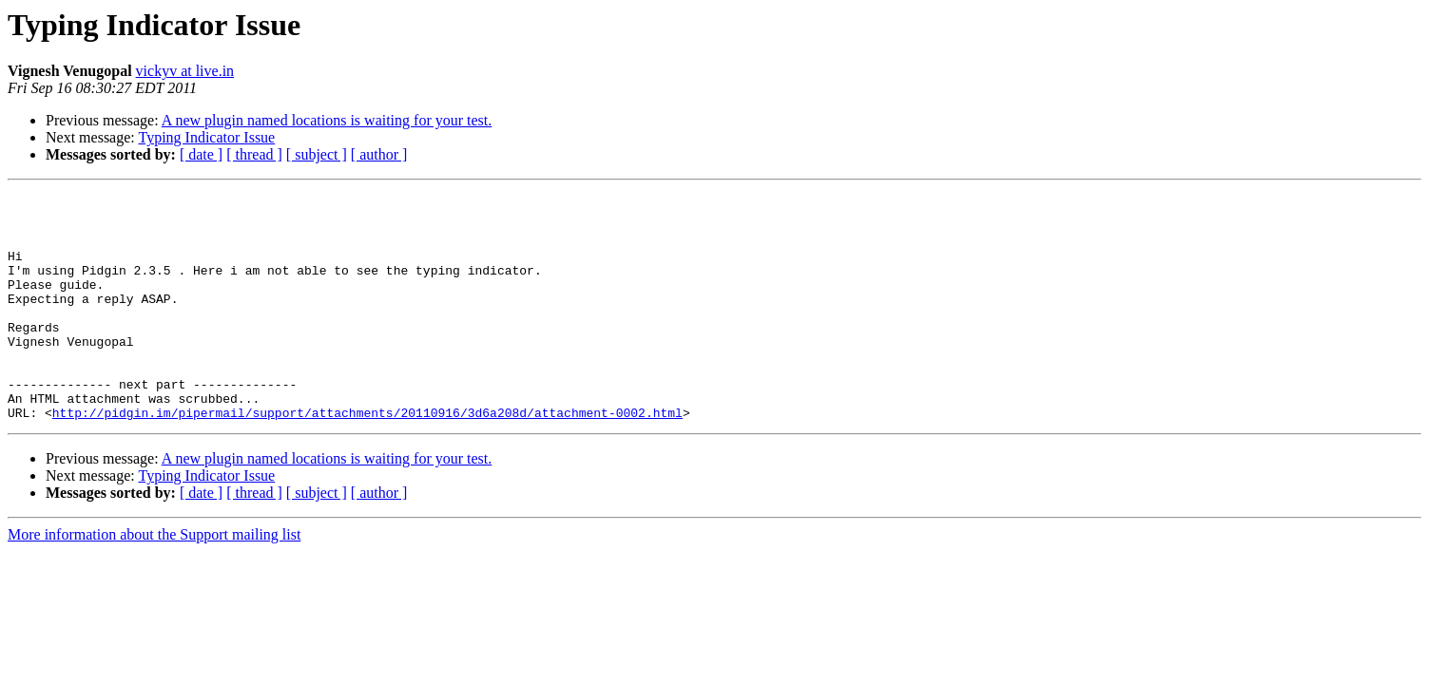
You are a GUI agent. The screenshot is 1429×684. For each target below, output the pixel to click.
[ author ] (379, 154)
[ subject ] (316, 154)
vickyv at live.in (185, 71)
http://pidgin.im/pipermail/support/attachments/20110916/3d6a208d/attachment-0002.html (367, 457)
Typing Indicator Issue (206, 137)
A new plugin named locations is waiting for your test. (327, 120)
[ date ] (201, 154)
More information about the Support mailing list (154, 580)
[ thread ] (254, 154)
